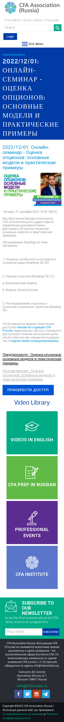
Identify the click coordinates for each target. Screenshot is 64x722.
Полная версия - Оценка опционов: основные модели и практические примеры (29, 375)
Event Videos (33, 20)
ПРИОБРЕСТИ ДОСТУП (28, 390)
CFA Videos (12, 20)
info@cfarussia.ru (32, 686)
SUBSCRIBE (51, 631)
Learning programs (14, 54)
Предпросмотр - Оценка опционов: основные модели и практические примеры (32, 359)
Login (10, 36)
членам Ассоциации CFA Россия (27, 328)
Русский (52, 20)
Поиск (57, 27)
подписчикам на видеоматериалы (34, 341)
